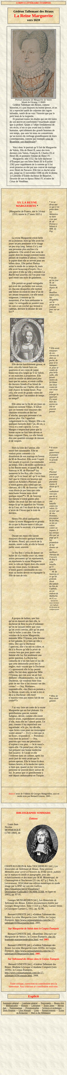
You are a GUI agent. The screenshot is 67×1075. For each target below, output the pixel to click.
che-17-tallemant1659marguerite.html (30, 921)
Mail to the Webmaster (41, 1013)
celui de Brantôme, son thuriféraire (31, 140)
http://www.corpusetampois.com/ (31, 920)
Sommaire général (11, 1003)
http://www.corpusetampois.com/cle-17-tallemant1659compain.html (24, 974)
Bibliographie (12, 1005)
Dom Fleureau (9, 1010)
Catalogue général (29, 1003)
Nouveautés (46, 1003)
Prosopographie (32, 1008)
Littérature (35, 1005)
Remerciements (49, 1010)
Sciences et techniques (52, 1008)
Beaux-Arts (59, 1003)
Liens (36, 1010)
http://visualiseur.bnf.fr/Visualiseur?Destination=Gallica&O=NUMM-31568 (24, 890)
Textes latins (49, 1005)
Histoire (24, 1005)
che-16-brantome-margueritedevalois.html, (30, 938)
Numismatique (16, 1008)
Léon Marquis (25, 1010)
